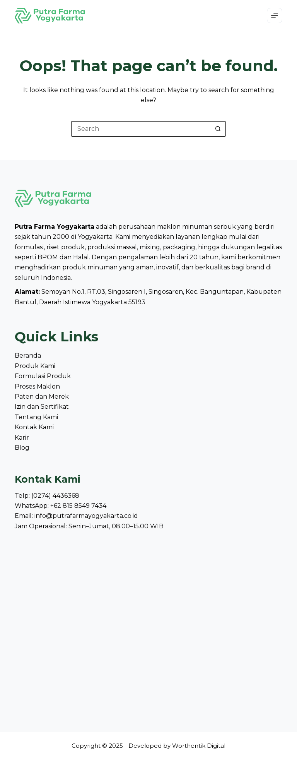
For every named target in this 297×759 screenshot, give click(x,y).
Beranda (28, 355)
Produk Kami (35, 366)
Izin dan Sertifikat (42, 406)
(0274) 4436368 (55, 495)
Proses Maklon (37, 386)
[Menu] (274, 15)
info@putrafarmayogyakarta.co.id (86, 515)
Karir (22, 437)
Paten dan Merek (42, 396)
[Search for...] (140, 129)
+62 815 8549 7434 (78, 505)
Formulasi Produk (43, 376)
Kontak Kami (34, 427)
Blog (22, 447)
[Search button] (218, 129)
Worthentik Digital (198, 745)
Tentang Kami (36, 417)
